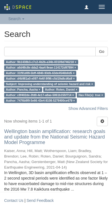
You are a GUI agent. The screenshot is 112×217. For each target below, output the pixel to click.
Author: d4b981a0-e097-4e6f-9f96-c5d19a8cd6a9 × (40, 78)
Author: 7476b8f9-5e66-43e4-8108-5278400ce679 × (40, 100)
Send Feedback (40, 200)
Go (101, 51)
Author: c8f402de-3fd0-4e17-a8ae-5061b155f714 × (40, 95)
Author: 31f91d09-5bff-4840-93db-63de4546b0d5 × (40, 73)
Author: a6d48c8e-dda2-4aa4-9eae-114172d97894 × (41, 67)
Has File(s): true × (90, 95)
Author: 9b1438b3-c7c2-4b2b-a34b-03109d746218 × (41, 62)
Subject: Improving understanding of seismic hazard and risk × (49, 84)
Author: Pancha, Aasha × (23, 89)
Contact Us (13, 200)
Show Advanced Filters (88, 108)
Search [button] (16, 19)
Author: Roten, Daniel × (61, 89)
